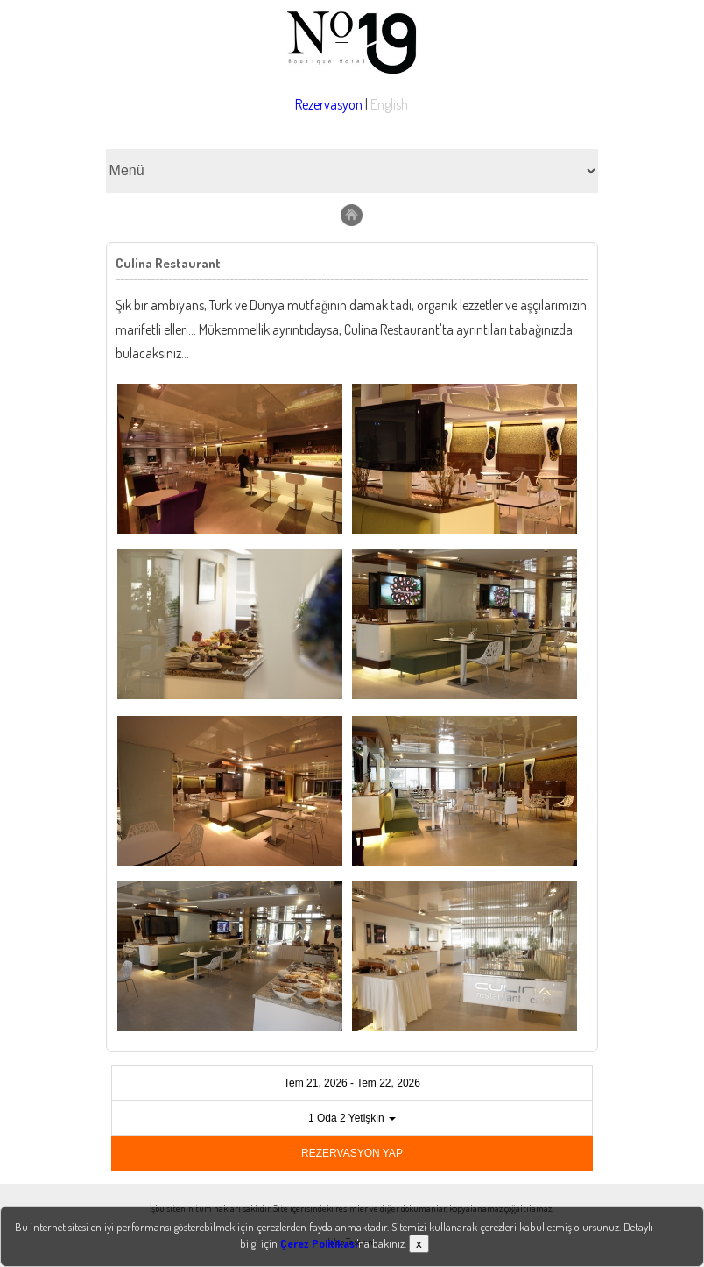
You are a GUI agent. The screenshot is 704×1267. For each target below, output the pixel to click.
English (389, 104)
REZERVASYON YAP (352, 1153)
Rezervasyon (329, 104)
